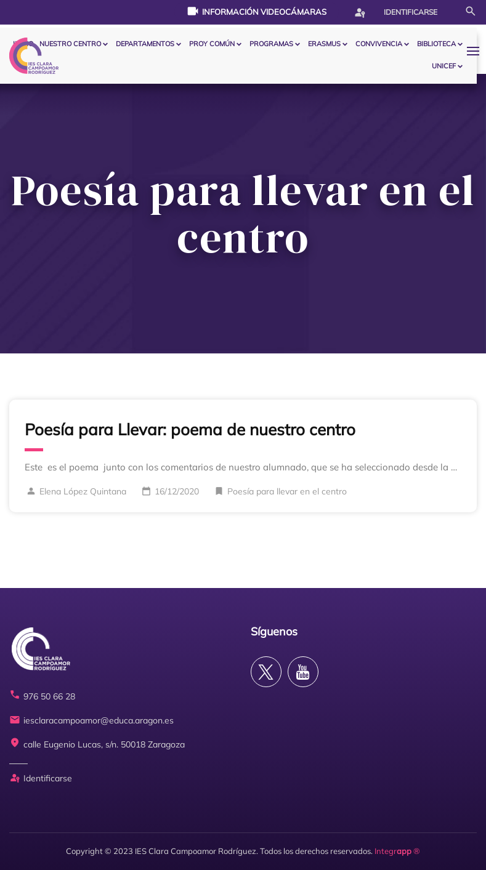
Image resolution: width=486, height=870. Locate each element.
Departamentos (145, 43)
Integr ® (397, 851)
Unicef (444, 66)
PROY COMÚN (212, 43)
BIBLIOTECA (436, 43)
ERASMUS (324, 43)
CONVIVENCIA (378, 43)
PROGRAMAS (271, 43)
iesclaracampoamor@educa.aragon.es (91, 720)
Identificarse (395, 12)
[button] (476, 50)
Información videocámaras (256, 11)
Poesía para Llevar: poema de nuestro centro (190, 429)
